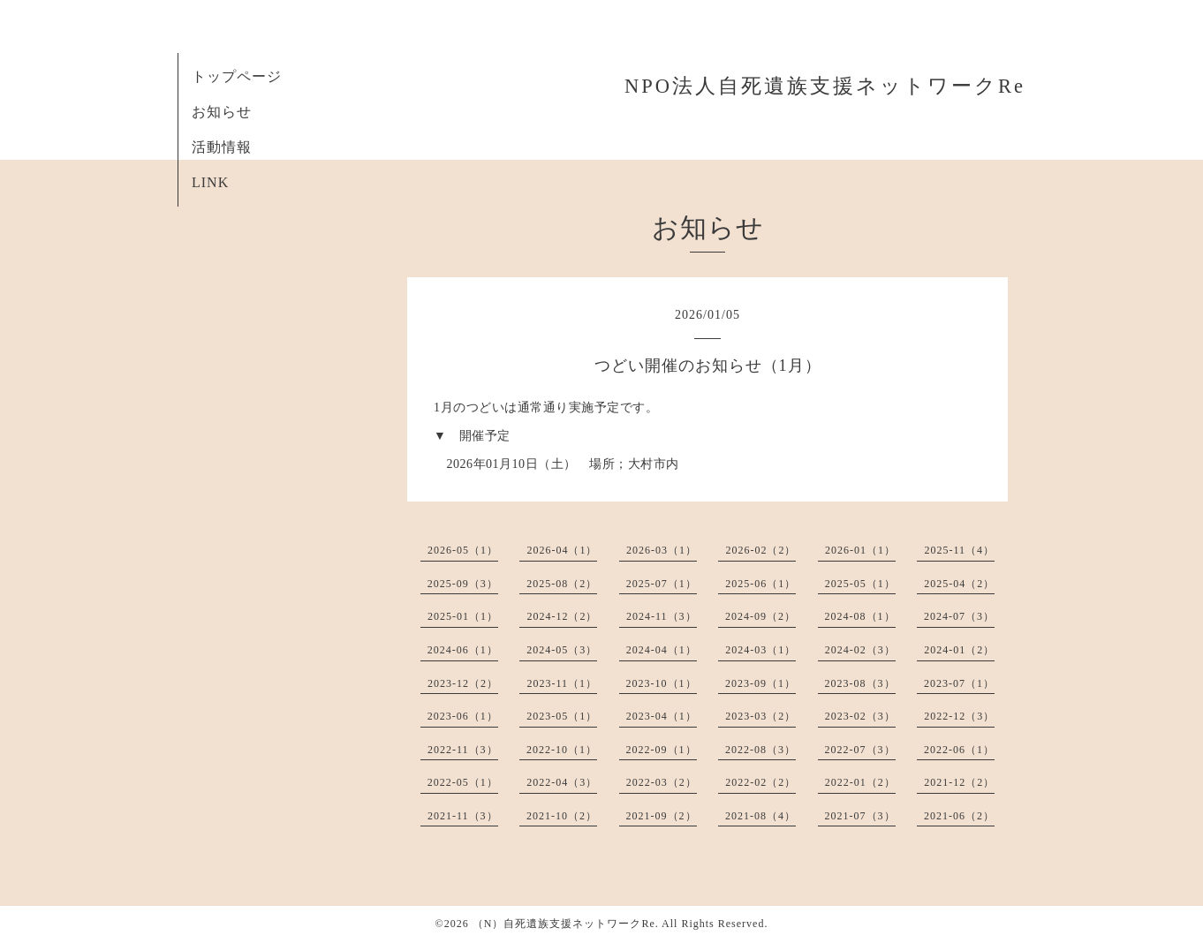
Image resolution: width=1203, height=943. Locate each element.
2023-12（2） (462, 683)
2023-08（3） (860, 683)
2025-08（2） (561, 583)
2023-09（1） (760, 683)
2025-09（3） (462, 583)
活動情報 (222, 147)
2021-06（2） (959, 816)
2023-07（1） (959, 683)
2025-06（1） (760, 583)
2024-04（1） (661, 650)
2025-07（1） (661, 583)
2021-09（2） (661, 816)
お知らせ (222, 111)
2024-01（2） (959, 650)
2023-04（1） (661, 716)
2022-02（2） (760, 782)
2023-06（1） (462, 716)
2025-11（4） (959, 550)
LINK (210, 182)
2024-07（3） (959, 616)
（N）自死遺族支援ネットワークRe (564, 923)
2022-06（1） (959, 749)
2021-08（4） (760, 816)
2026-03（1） (661, 550)
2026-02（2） (760, 550)
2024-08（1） (860, 616)
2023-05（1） (561, 716)
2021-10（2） (561, 816)
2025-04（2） (959, 583)
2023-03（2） (760, 716)
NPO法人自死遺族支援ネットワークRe (824, 86)
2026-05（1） (462, 550)
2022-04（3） (561, 782)
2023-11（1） (561, 683)
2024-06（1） (462, 650)
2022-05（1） (462, 782)
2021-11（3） (462, 816)
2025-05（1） (860, 583)
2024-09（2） (760, 616)
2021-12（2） (959, 782)
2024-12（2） (561, 616)
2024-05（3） (561, 650)
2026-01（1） (860, 550)
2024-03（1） (760, 650)
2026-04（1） (561, 550)
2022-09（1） (661, 749)
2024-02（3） (860, 650)
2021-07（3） (860, 816)
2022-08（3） (760, 749)
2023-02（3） (860, 716)
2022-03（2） (661, 782)
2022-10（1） (561, 749)
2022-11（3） (462, 749)
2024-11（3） (661, 616)
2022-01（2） (860, 782)
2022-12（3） (959, 716)
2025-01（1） (462, 616)
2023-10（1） (661, 683)
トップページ (237, 76)
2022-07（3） (860, 749)
